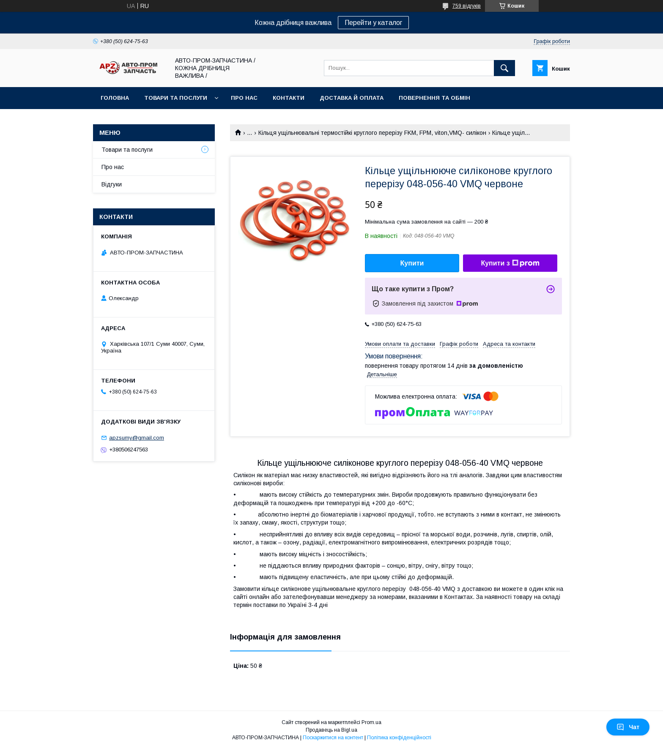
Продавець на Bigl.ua (331, 730)
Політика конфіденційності (399, 738)
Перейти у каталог (373, 22)
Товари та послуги (175, 98)
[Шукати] (504, 68)
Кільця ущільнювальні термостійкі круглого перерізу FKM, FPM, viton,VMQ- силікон (372, 132)
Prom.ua (371, 722)
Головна (115, 98)
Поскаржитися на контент (333, 738)
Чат (627, 727)
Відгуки (111, 184)
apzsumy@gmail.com (136, 438)
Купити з (510, 263)
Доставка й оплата (352, 98)
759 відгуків (466, 6)
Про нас (244, 98)
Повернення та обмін (434, 98)
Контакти (288, 98)
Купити (412, 263)
